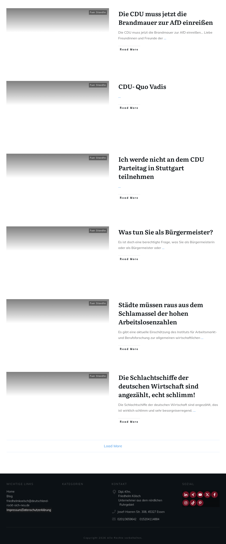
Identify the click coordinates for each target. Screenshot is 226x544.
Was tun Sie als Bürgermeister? (165, 231)
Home (11, 491)
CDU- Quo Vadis (142, 86)
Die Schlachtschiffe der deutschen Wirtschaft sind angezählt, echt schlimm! (158, 386)
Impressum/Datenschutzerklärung (29, 510)
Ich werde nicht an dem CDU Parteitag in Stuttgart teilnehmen (161, 167)
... (165, 38)
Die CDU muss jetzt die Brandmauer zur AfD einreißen (165, 18)
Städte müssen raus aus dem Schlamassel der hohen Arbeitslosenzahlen (160, 313)
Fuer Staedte (98, 12)
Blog (10, 496)
